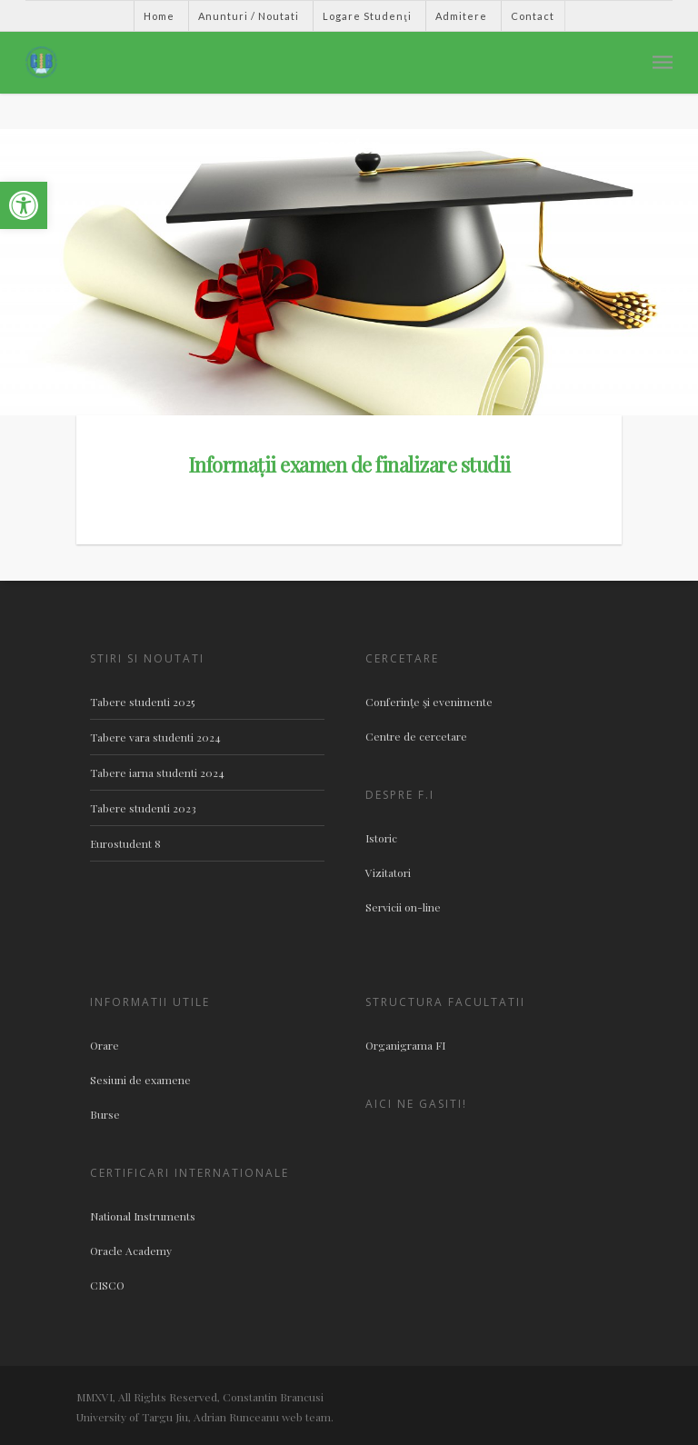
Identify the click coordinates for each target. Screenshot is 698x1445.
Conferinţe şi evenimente (429, 701)
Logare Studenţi (367, 16)
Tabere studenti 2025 (142, 701)
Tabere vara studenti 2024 (155, 737)
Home (159, 16)
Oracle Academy (131, 1250)
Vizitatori (388, 872)
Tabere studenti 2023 (143, 808)
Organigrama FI (405, 1045)
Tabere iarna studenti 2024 (157, 772)
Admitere (461, 16)
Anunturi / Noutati (248, 16)
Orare (104, 1045)
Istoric (381, 838)
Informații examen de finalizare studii (349, 464)
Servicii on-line (403, 907)
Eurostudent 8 (125, 843)
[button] (23, 205)
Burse (105, 1114)
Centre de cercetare (416, 736)
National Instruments (142, 1216)
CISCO (107, 1285)
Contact (532, 16)
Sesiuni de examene (140, 1079)
